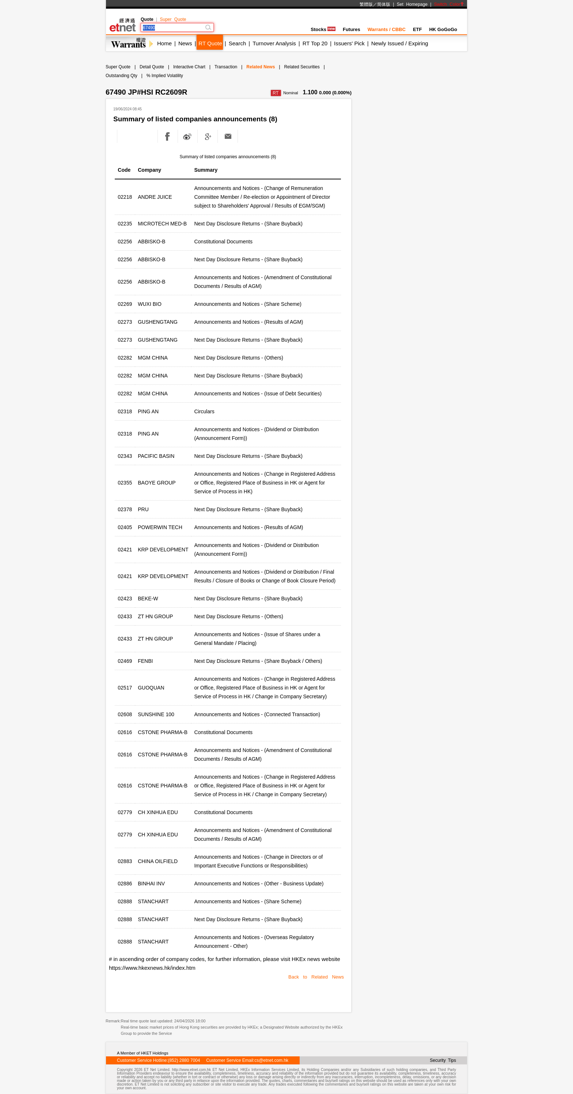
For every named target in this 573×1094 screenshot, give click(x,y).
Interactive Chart (189, 66)
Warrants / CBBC (387, 29)
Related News (260, 66)
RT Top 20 (315, 43)
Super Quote (173, 19)
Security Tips (443, 1060)
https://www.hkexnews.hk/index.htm (152, 968)
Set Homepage (412, 4)
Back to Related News (316, 977)
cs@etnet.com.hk (271, 1060)
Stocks (323, 29)
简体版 (383, 4)
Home (164, 43)
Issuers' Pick (349, 43)
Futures (351, 29)
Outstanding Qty (121, 75)
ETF (417, 29)
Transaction (226, 66)
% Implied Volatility (165, 75)
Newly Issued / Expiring (399, 43)
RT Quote (210, 43)
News (185, 43)
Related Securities (301, 66)
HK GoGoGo (443, 29)
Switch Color (449, 4)
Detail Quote (152, 66)
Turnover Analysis (274, 43)
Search (237, 43)
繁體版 (366, 4)
